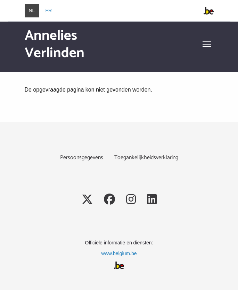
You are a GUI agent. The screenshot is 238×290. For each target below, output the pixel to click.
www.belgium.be (119, 253)
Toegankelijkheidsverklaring (146, 157)
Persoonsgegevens (81, 157)
